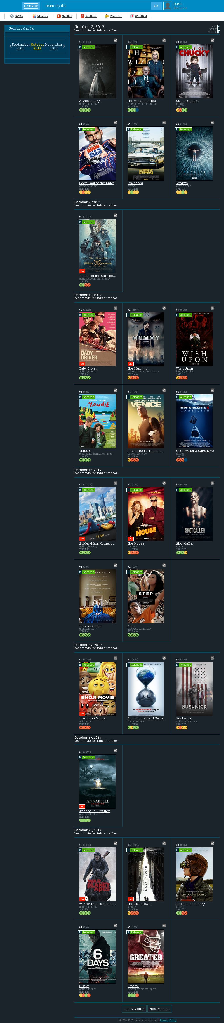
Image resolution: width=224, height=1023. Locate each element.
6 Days (84, 986)
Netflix (64, 16)
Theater (113, 16)
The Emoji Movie (92, 718)
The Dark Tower (140, 904)
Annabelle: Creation (94, 811)
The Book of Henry (190, 904)
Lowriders (135, 183)
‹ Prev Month (134, 1009)
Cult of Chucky (187, 101)
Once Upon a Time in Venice (147, 450)
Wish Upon (184, 368)
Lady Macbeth (90, 625)
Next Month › (160, 1009)
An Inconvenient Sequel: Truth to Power (147, 718)
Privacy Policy (168, 1020)
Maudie (85, 450)
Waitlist (138, 16)
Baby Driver (88, 368)
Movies (40, 16)
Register (180, 7)
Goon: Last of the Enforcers (98, 183)
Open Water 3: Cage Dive (195, 450)
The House (136, 543)
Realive (182, 183)
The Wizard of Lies (142, 101)
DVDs (16, 16)
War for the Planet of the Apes (98, 904)
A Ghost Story (89, 101)
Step (131, 625)
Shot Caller (185, 543)
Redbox (89, 16)
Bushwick (183, 718)
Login (178, 3)
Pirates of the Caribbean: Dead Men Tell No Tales (98, 276)
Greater (133, 986)
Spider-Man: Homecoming (98, 543)
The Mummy (137, 368)
